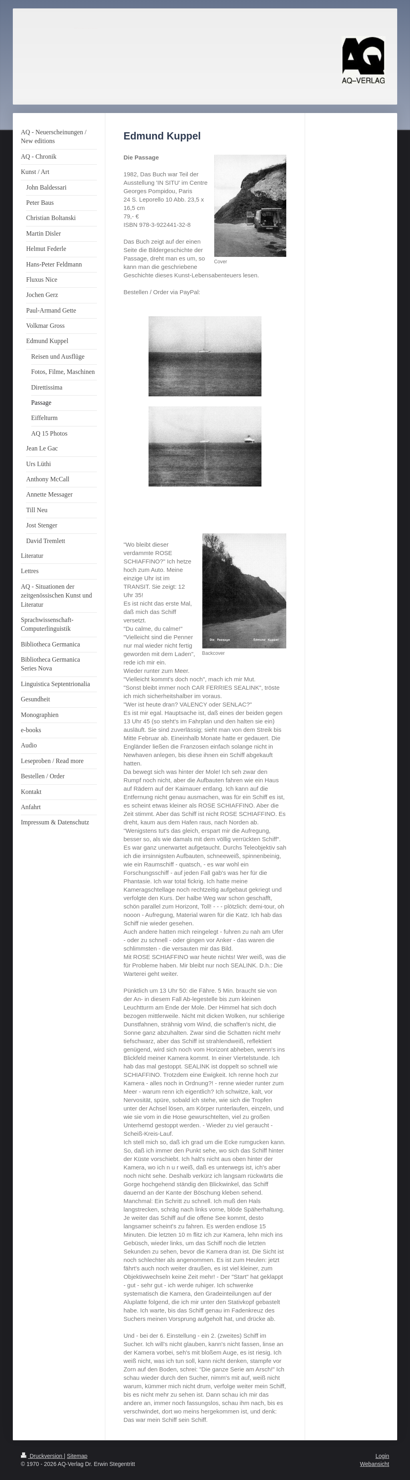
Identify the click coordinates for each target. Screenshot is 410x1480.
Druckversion (42, 1456)
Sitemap (77, 1456)
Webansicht (374, 1464)
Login (382, 1456)
